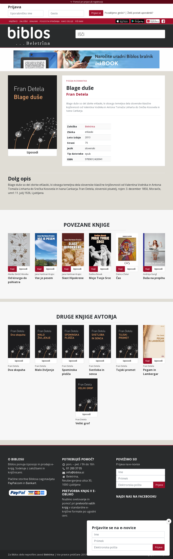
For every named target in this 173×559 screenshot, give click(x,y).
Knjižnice (13, 21)
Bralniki (34, 21)
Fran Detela (77, 94)
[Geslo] (66, 13)
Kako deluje (67, 21)
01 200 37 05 (74, 468)
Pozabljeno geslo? (115, 12)
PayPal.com (15, 483)
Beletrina (90, 126)
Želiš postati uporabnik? (140, 12)
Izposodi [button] (32, 152)
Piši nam (79, 21)
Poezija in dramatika (76, 81)
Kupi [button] (12, 268)
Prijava (159, 484)
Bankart (31, 483)
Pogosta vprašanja (49, 21)
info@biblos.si (75, 472)
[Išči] (120, 34)
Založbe (23, 21)
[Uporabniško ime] (25, 13)
